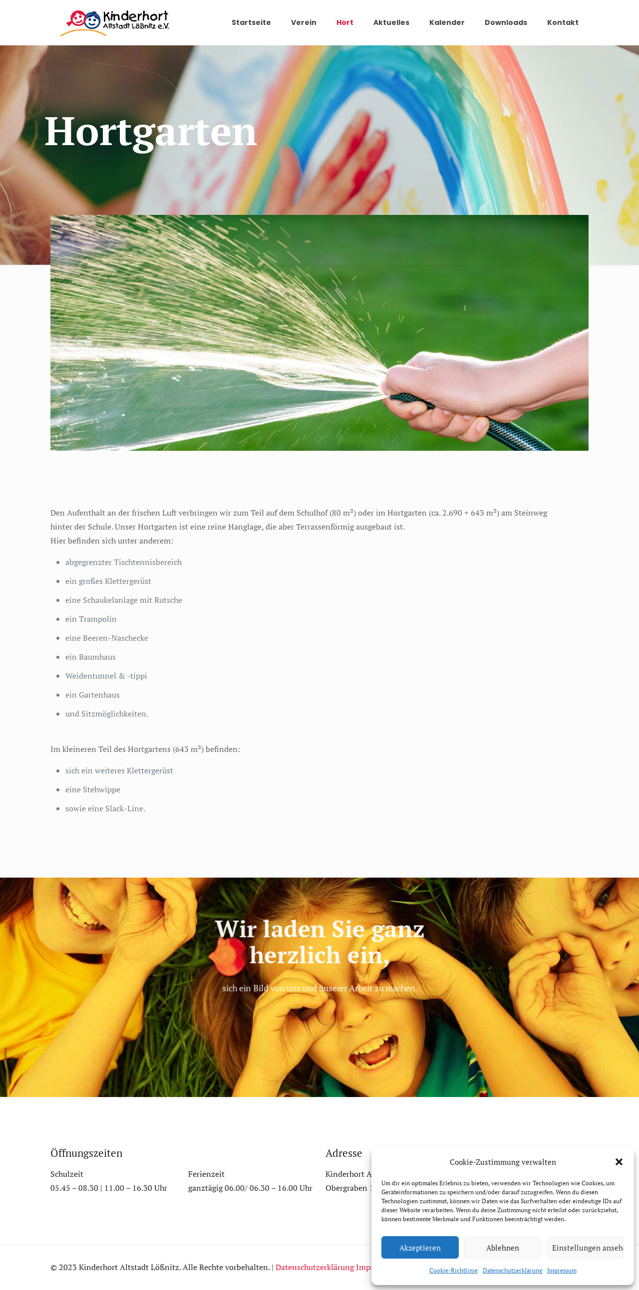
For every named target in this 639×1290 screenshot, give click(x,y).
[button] (619, 1162)
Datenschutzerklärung (512, 1270)
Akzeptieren (420, 1248)
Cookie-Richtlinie (453, 1270)
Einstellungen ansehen (588, 1248)
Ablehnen (502, 1248)
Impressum (562, 1270)
